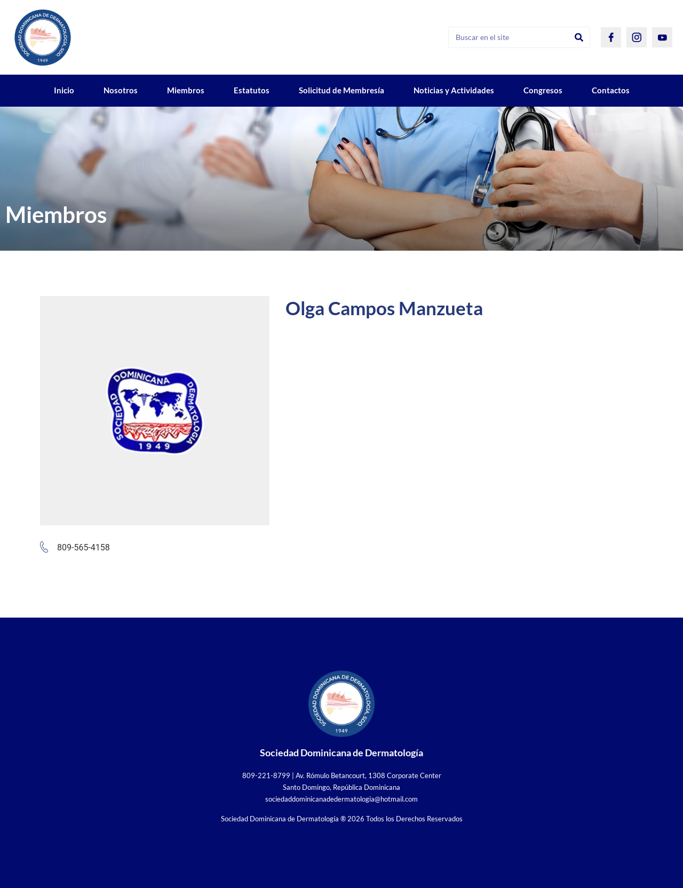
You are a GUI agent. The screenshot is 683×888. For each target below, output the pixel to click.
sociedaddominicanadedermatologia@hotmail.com (341, 799)
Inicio (64, 90)
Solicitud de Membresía (341, 90)
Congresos (542, 90)
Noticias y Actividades (454, 90)
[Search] (579, 37)
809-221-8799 (266, 775)
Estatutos (251, 90)
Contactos (611, 90)
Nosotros (121, 90)
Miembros (185, 90)
